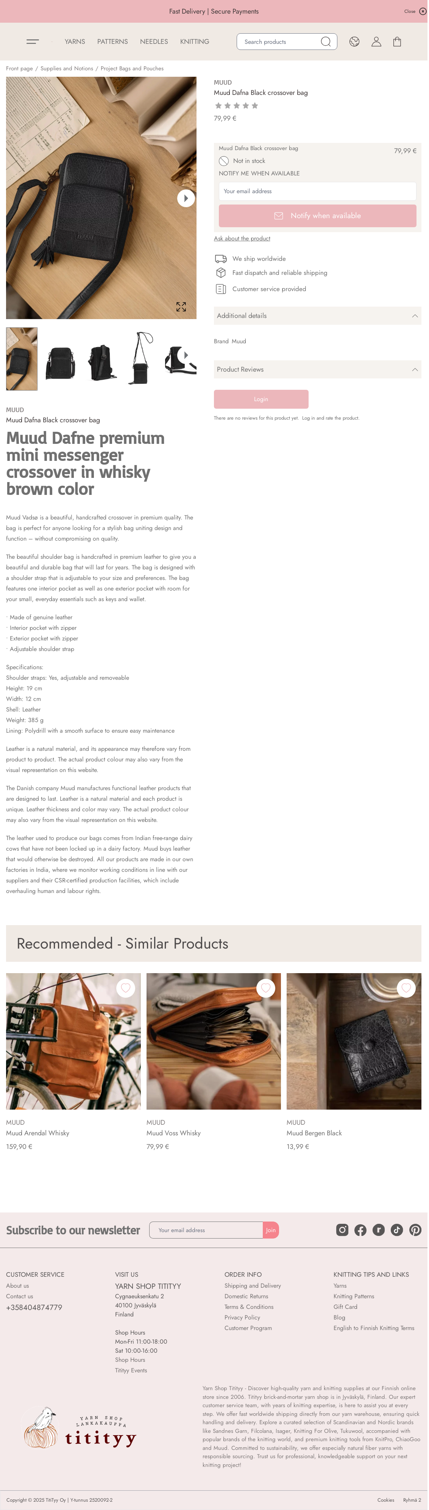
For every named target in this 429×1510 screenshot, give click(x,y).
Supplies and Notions (67, 68)
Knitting (194, 42)
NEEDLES (154, 42)
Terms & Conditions (249, 1306)
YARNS (75, 42)
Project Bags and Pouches (132, 68)
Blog (339, 1317)
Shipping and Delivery (253, 1285)
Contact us (19, 1296)
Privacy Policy (242, 1317)
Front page (19, 68)
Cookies (386, 1500)
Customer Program (248, 1328)
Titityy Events (131, 1370)
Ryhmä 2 (412, 1500)
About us (17, 1285)
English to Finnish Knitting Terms (374, 1328)
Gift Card (345, 1306)
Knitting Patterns (354, 1296)
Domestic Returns (246, 1296)
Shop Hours (130, 1359)
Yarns (340, 1285)
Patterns (112, 42)
